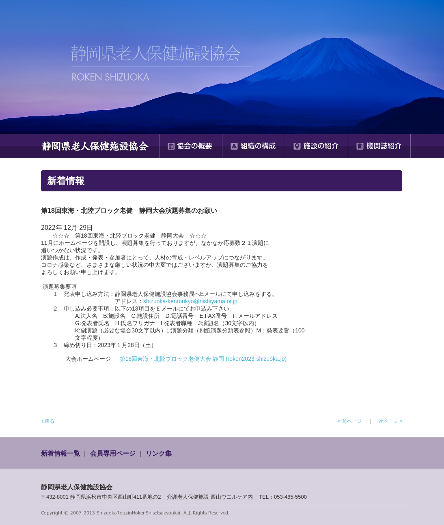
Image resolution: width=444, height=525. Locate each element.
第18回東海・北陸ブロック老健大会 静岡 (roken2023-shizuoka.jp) (203, 359)
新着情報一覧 (60, 453)
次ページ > (390, 421)
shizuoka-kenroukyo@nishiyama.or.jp (190, 301)
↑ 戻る (47, 421)
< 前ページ (349, 421)
